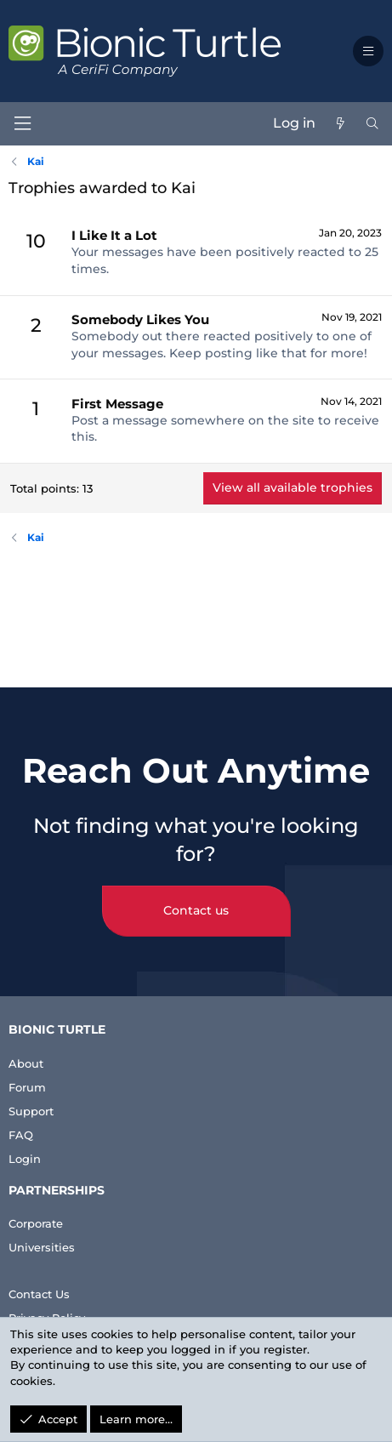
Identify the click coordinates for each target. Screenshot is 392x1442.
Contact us (196, 910)
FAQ (21, 1135)
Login (25, 1159)
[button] (368, 51)
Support (31, 1111)
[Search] (372, 123)
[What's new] (340, 123)
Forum (27, 1087)
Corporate (36, 1223)
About (26, 1063)
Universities (42, 1247)
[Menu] (22, 123)
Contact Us (39, 1294)
